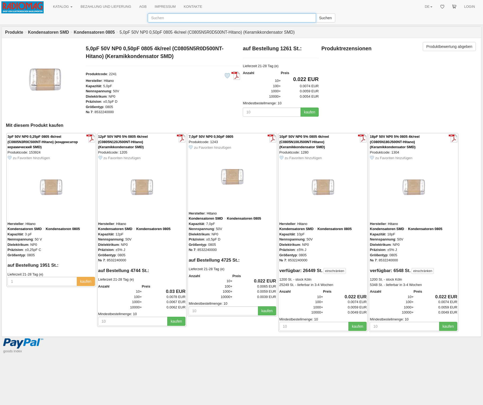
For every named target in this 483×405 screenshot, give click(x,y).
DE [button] (428, 7)
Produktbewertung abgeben (449, 46)
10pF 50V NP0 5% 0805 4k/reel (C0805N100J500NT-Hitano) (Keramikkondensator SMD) (304, 142)
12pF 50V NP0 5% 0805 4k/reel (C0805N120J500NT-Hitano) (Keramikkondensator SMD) (123, 142)
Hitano (109, 81)
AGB (142, 7)
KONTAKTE (193, 7)
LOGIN (469, 7)
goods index (12, 351)
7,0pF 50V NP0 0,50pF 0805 (211, 137)
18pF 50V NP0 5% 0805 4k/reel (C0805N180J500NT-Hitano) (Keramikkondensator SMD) (395, 142)
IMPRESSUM (165, 7)
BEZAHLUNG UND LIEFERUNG (106, 7)
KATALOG (63, 7)
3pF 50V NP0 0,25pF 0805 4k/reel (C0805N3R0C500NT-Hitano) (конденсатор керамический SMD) (42, 142)
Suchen (325, 18)
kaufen (309, 112)
